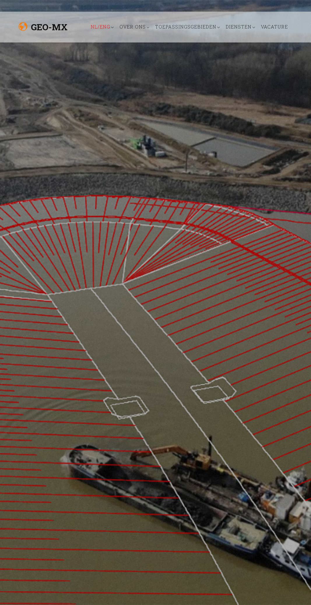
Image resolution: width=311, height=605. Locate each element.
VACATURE (274, 27)
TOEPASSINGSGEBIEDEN (185, 27)
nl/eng (100, 27)
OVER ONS (133, 27)
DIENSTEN (239, 27)
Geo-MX (43, 27)
